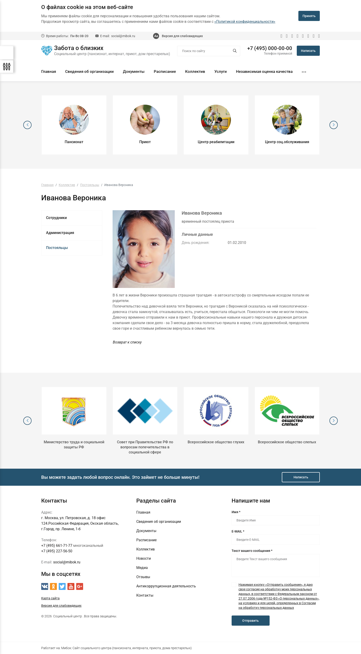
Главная (48, 71)
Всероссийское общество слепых (287, 442)
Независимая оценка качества (264, 71)
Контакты (144, 595)
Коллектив (195, 71)
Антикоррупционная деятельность (166, 586)
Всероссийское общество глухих (216, 442)
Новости (143, 558)
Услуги (220, 71)
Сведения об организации (89, 71)
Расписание (165, 71)
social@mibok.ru (123, 36)
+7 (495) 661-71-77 (56, 545)
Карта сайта (50, 598)
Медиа (142, 567)
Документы (134, 71)
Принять (309, 16)
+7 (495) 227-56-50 (56, 551)
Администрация (60, 233)
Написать (308, 51)
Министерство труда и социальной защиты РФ (74, 444)
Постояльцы (57, 248)
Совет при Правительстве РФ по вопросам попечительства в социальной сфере (145, 447)
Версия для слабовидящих (182, 36)
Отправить (250, 620)
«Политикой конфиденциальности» (244, 21)
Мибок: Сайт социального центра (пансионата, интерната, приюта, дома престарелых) (126, 648)
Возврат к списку (127, 342)
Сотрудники (56, 218)
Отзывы (143, 577)
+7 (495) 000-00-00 (269, 48)
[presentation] (27, 125)
